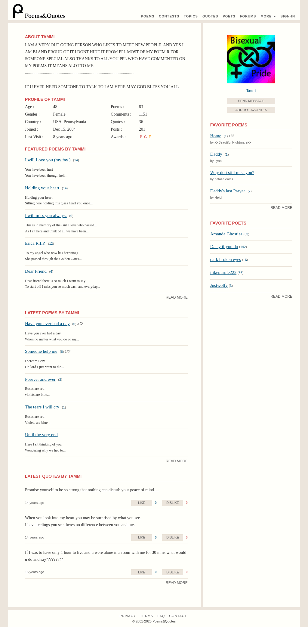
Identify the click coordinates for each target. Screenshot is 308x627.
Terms (146, 616)
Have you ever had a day (47, 323)
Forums (248, 16)
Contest (169, 16)
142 (243, 247)
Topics (191, 16)
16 (245, 260)
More (268, 16)
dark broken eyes (225, 259)
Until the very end (41, 434)
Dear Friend (36, 271)
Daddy (216, 154)
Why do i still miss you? (232, 172)
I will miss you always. (46, 215)
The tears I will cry (42, 407)
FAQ (161, 616)
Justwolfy (219, 285)
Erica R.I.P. (35, 243)
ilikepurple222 (223, 272)
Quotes (210, 16)
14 (76, 160)
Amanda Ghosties (226, 233)
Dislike (172, 502)
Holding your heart (42, 187)
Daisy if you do (224, 246)
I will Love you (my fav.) (48, 159)
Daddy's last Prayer (227, 190)
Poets (229, 16)
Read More (177, 297)
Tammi (251, 90)
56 (240, 273)
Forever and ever (40, 379)
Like (141, 502)
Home (215, 135)
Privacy (127, 616)
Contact (178, 616)
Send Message (251, 101)
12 (51, 243)
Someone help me (41, 351)
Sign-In (287, 16)
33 (246, 234)
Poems (148, 16)
